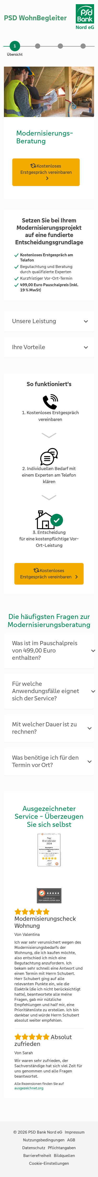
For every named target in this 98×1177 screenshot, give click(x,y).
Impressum (75, 1132)
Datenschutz (33, 1147)
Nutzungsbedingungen (44, 1139)
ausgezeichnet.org (28, 1088)
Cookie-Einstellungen (49, 1163)
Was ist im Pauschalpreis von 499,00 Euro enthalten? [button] (44, 650)
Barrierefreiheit (37, 1155)
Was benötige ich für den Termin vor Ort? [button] (45, 761)
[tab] (49, 321)
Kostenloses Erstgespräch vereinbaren (46, 169)
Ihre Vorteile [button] (28, 347)
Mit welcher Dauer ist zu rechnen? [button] (44, 728)
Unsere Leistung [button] (34, 321)
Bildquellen (64, 1155)
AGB (71, 1139)
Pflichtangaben (62, 1147)
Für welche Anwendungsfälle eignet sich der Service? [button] (45, 691)
